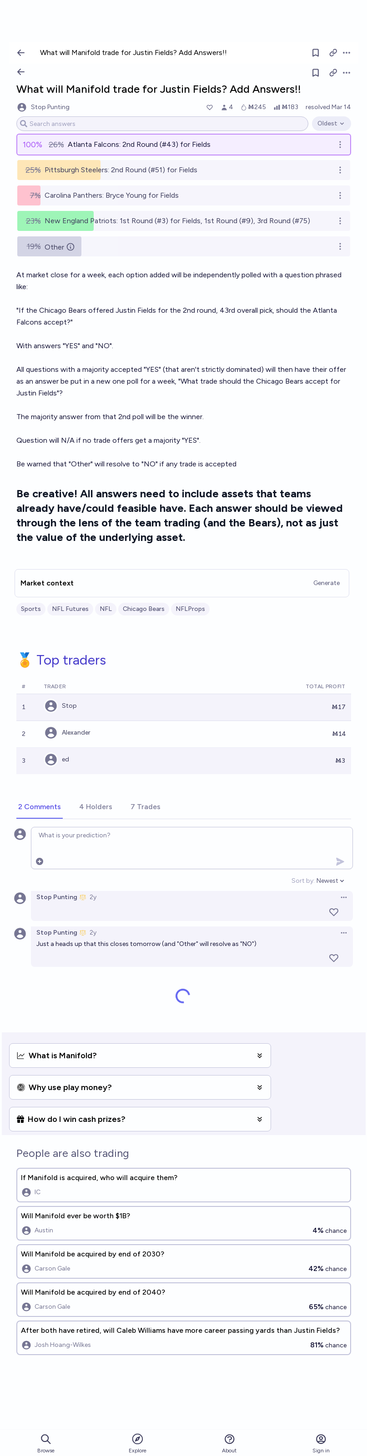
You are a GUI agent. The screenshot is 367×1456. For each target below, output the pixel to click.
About (229, 1443)
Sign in (321, 1443)
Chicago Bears (144, 609)
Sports (31, 609)
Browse (46, 1443)
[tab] (39, 807)
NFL (106, 609)
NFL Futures (70, 609)
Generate (326, 583)
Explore (137, 1443)
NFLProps (190, 609)
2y (93, 897)
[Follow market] (316, 72)
